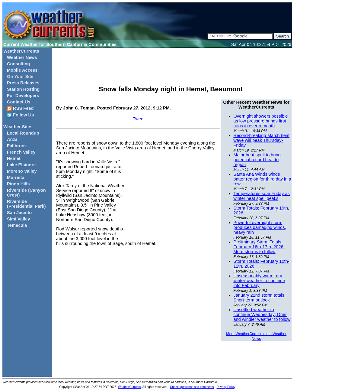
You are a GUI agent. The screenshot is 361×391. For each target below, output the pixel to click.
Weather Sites (18, 126)
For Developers (23, 95)
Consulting (18, 63)
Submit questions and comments (192, 387)
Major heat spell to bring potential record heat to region (256, 159)
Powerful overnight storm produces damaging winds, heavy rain (259, 227)
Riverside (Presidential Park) (26, 204)
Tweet (139, 118)
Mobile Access (22, 70)
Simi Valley (18, 219)
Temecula (17, 225)
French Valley (21, 152)
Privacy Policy (225, 387)
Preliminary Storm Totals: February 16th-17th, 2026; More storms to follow (258, 246)
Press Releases (23, 82)
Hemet (14, 158)
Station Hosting (23, 89)
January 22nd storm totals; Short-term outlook (259, 297)
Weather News (22, 57)
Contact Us (18, 101)
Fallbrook (17, 145)
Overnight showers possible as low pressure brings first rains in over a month (260, 121)
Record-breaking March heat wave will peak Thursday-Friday (261, 140)
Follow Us (20, 115)
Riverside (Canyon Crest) (26, 192)
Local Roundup (23, 133)
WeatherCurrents (21, 51)
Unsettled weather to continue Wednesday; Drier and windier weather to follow (261, 314)
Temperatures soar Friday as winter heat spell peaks (261, 196)
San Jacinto (19, 212)
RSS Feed (20, 108)
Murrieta (15, 177)
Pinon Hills (18, 183)
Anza (12, 139)
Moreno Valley (22, 171)
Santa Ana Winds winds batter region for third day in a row (262, 179)
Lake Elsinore (21, 164)
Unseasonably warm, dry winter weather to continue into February (259, 280)
